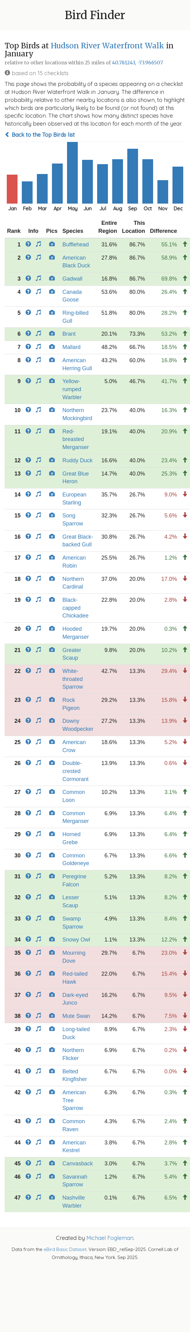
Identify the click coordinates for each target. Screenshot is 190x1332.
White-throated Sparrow (72, 679)
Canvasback (77, 1163)
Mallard (71, 347)
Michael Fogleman (109, 1237)
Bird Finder (95, 15)
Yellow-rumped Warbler (71, 389)
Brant (69, 334)
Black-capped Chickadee (75, 608)
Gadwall (72, 279)
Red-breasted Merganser (75, 439)
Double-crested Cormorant (75, 771)
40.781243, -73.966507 (137, 63)
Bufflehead (75, 244)
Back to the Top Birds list (40, 134)
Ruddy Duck (77, 460)
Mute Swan (76, 1016)
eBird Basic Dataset (65, 1249)
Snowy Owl (76, 940)
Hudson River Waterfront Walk (107, 46)
